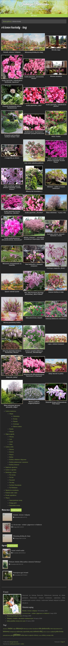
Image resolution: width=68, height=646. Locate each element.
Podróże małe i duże (11, 492)
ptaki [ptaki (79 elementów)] (12, 635)
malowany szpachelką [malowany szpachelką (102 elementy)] (23, 631)
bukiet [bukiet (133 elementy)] (10, 628)
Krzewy (11, 452)
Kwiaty (15, 419)
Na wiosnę (12, 475)
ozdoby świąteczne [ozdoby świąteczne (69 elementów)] (47, 631)
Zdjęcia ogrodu (9, 434)
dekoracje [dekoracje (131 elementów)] (19, 628)
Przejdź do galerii (16, 510)
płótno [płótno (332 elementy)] (16, 634)
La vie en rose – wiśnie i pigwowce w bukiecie (35, 613)
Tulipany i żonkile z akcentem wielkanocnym (20, 618)
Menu (34, 15)
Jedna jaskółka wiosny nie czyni (16, 621)
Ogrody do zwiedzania (12, 490)
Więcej (7, 498)
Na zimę (11, 482)
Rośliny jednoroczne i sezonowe (18, 462)
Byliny (11, 457)
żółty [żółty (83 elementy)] (52, 635)
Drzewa (11, 449)
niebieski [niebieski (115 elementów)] (36, 631)
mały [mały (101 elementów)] (31, 631)
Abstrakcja (16, 416)
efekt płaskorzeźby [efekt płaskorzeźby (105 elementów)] (44, 628)
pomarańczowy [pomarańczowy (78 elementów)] (6, 635)
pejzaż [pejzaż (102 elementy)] (53, 631)
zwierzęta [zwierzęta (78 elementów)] (48, 635)
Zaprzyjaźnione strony (15, 500)
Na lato (11, 477)
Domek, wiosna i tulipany (29, 610)
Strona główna (7, 21)
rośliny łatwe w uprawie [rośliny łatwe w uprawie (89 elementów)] (27, 635)
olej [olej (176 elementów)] (41, 631)
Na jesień (12, 480)
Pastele (11, 429)
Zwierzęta (16, 424)
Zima (10, 444)
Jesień (11, 442)
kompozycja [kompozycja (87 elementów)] (13, 631)
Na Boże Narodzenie (15, 485)
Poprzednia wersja (14, 505)
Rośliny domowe (14, 464)
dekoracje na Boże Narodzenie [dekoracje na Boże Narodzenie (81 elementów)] (30, 628)
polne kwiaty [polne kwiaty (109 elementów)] (59, 631)
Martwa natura (17, 426)
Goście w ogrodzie (10, 470)
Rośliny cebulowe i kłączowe (17, 459)
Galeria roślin (9, 447)
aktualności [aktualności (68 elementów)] (5, 628)
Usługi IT (62, 642)
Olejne (11, 414)
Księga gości (13, 503)
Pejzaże (15, 421)
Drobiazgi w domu (10, 472)
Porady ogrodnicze (10, 495)
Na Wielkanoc (13, 487)
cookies (22, 644)
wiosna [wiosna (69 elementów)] (40, 635)
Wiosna (11, 436)
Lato (10, 439)
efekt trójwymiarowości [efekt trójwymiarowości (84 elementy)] (56, 628)
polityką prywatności (15, 644)
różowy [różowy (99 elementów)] (36, 635)
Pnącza (11, 454)
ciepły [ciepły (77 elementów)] (14, 628)
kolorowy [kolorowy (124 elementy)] (6, 631)
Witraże (11, 431)
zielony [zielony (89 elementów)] (44, 635)
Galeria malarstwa (10, 411)
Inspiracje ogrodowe (11, 467)
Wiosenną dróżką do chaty (14, 616)
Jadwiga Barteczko (34, 4)
